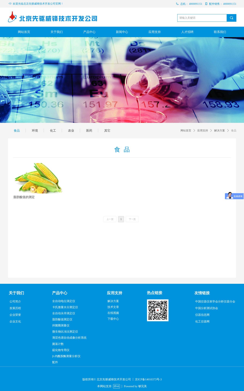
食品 (233, 130)
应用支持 (202, 130)
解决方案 (219, 130)
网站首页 (186, 130)
